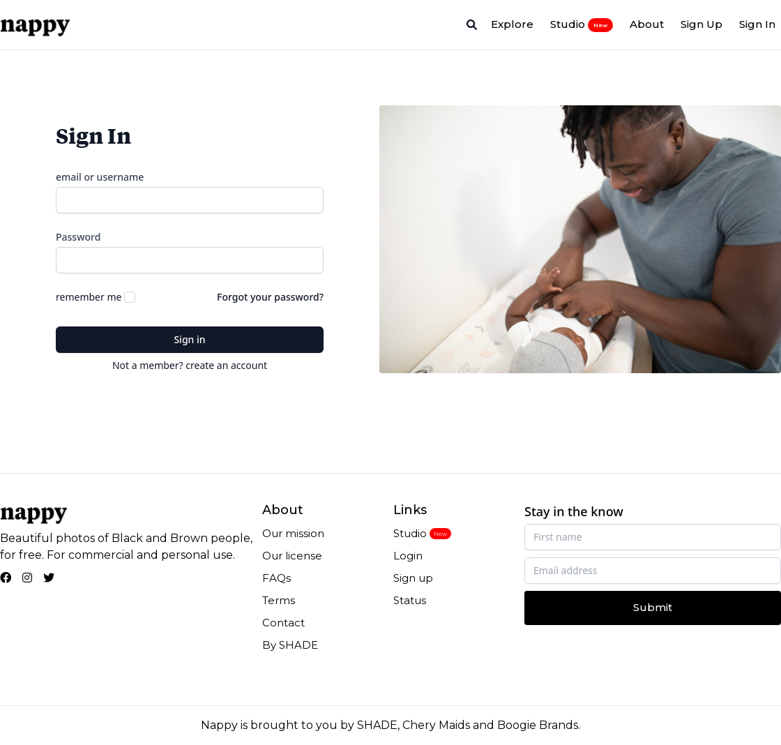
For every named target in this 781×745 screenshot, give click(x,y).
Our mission (293, 533)
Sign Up (701, 24)
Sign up (413, 578)
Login (408, 555)
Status (409, 600)
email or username (100, 176)
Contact (283, 622)
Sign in (189, 339)
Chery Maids (436, 725)
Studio (581, 24)
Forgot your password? (270, 296)
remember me (88, 296)
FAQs (276, 578)
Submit (652, 607)
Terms (278, 600)
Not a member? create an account (189, 365)
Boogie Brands (537, 725)
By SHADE (290, 645)
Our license (292, 555)
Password (78, 236)
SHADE (377, 725)
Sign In (757, 24)
